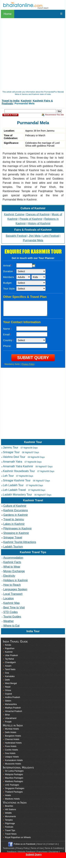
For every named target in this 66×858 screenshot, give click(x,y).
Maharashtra (11, 704)
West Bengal (11, 683)
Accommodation (13, 557)
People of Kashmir (31, 218)
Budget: (7, 282)
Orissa (8, 690)
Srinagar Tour (11, 452)
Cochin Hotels (11, 750)
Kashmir (26, 100)
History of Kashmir (39, 223)
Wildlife (8, 813)
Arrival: (7, 265)
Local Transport (12, 593)
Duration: (9, 271)
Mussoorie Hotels (13, 764)
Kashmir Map (11, 602)
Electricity (9, 575)
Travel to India (10, 100)
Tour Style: (9, 288)
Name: (7, 328)
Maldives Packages (14, 781)
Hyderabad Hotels (13, 743)
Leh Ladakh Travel (14, 489)
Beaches (9, 806)
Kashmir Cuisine (14, 214)
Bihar (7, 715)
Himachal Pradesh (13, 711)
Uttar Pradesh (11, 655)
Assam (8, 666)
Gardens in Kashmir (15, 514)
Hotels (8, 795)
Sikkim (8, 701)
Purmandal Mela (33, 240)
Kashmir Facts (12, 562)
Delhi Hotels (10, 732)
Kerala (8, 645)
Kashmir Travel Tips (33, 552)
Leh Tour (8, 475)
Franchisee (42, 851)
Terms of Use (37, 848)
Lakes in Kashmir (14, 523)
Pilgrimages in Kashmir (17, 528)
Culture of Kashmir (33, 208)
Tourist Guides (12, 616)
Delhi (7, 680)
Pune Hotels (10, 746)
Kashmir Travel (33, 500)
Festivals (9, 827)
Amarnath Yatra (12, 461)
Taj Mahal (9, 659)
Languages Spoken (15, 589)
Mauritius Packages (14, 778)
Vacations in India (15, 802)
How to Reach (12, 584)
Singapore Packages (14, 788)
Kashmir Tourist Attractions (19, 542)
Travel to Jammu (13, 519)
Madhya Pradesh (13, 708)
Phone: (7, 345)
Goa (7, 673)
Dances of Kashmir (38, 214)
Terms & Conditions (54, 848)
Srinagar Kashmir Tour (17, 480)
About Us (41, 844)
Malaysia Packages (14, 774)
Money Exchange (14, 571)
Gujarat (8, 694)
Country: (8, 340)
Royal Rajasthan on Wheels (18, 837)
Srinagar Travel (12, 537)
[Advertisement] (32, 406)
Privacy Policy (28, 364)
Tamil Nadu (10, 669)
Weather (8, 621)
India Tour (33, 631)
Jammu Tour (10, 447)
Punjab (8, 721)
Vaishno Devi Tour (14, 456)
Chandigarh (10, 662)
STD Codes (10, 612)
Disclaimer (54, 851)
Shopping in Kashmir (16, 533)
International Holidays (18, 767)
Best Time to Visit (14, 607)
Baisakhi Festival (16, 235)
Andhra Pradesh (12, 697)
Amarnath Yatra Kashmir (18, 466)
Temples (9, 820)
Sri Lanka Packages (14, 771)
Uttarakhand (10, 718)
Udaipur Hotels (12, 757)
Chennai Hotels (12, 739)
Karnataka (10, 676)
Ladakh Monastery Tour (17, 494)
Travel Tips (10, 830)
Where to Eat (11, 625)
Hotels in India (13, 725)
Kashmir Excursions (15, 510)
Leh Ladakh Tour (13, 485)
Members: (9, 277)
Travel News (10, 834)
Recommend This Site (54, 115)
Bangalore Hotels (13, 736)
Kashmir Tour (33, 442)
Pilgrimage (10, 823)
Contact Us (52, 844)
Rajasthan (9, 648)
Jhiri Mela (34, 235)
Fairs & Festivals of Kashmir (33, 229)
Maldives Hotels (12, 799)
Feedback (11, 851)
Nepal (7, 687)
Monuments (10, 816)
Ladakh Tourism (13, 546)
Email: (7, 334)
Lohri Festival (51, 235)
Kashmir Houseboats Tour (19, 471)
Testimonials (8, 848)
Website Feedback (26, 851)
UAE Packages (12, 785)
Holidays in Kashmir (15, 580)
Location (8, 598)
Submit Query (34, 854)
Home (7, 14)
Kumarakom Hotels (14, 760)
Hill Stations (10, 809)
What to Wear (11, 566)
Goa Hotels (10, 753)
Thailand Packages (14, 792)
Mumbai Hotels (12, 729)
